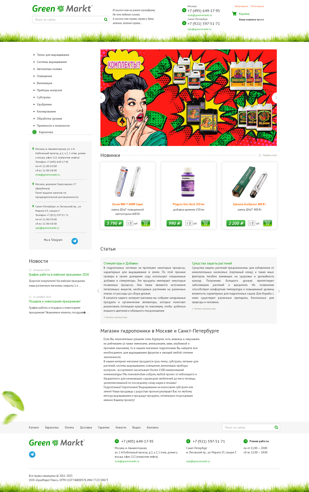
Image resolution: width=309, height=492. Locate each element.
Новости (121, 427)
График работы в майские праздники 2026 (59, 274)
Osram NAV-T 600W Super (127, 204)
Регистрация (257, 6)
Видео (136, 427)
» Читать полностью (115, 317)
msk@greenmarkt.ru (200, 15)
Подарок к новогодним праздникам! (54, 301)
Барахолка (46, 132)
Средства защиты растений (212, 263)
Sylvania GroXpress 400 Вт (249, 204)
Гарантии (103, 427)
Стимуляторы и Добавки (121, 263)
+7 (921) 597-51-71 (204, 23)
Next (274, 97)
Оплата (69, 427)
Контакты (153, 427)
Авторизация (241, 6)
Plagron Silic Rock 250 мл (188, 204)
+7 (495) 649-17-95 (204, 10)
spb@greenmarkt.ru (199, 29)
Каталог (34, 427)
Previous (102, 97)
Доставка (86, 427)
